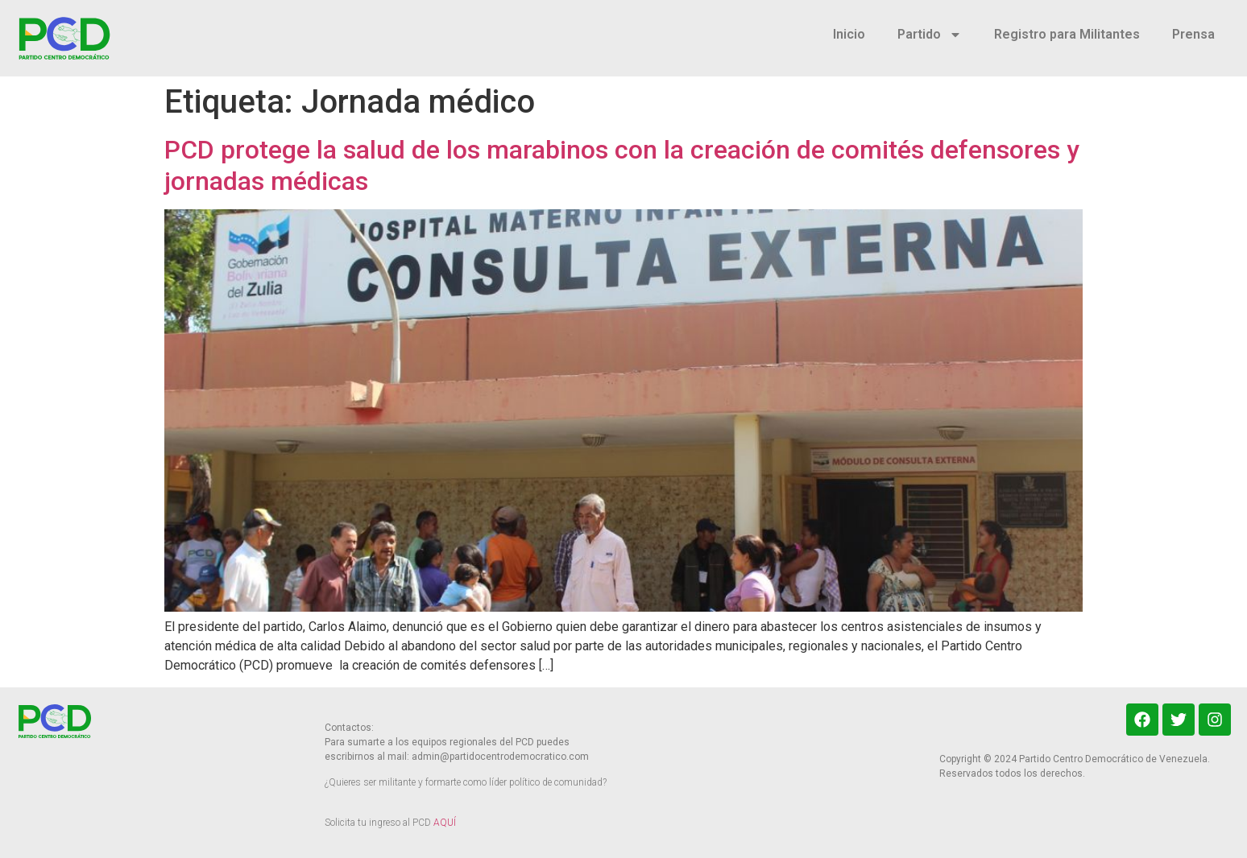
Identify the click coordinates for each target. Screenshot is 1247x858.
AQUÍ (444, 822)
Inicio (849, 34)
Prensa (1193, 34)
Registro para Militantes (1067, 34)
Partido (929, 34)
